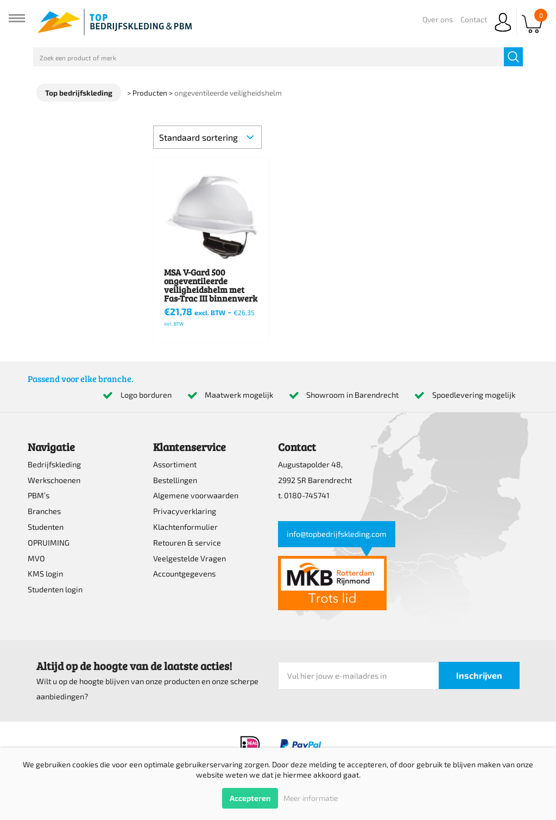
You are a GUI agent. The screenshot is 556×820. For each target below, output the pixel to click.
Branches (44, 511)
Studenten (46, 526)
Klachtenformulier (185, 526)
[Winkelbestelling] (207, 137)
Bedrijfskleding (54, 464)
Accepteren (250, 798)
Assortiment (175, 464)
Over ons (437, 19)
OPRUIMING (49, 542)
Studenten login (55, 589)
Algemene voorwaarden (195, 495)
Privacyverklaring (184, 511)
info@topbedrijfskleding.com (337, 534)
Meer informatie (310, 798)
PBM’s (38, 495)
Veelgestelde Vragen (189, 558)
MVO (36, 558)
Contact (473, 19)
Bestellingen (175, 480)
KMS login (45, 573)
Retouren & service (187, 542)
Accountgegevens (184, 573)
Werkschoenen (54, 480)
